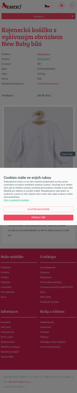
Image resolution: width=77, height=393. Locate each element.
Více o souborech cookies (16, 200)
